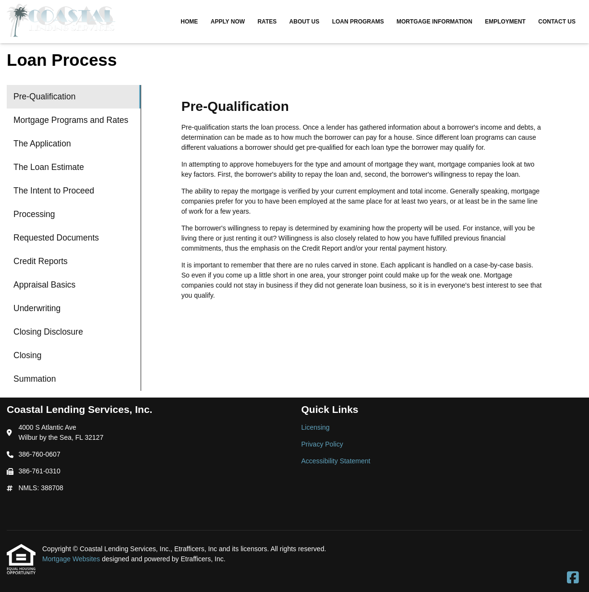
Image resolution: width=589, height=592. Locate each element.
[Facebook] (573, 578)
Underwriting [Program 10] (36, 308)
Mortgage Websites (72, 559)
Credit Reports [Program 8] (40, 261)
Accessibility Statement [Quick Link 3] (336, 461)
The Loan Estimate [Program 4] (48, 167)
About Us (304, 21)
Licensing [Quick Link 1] (315, 427)
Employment (505, 21)
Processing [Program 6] (34, 214)
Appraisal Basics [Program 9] (44, 285)
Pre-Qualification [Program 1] (44, 96)
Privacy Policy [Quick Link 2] (322, 444)
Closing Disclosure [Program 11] (48, 332)
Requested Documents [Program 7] (56, 237)
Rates (266, 21)
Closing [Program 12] (27, 355)
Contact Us (557, 21)
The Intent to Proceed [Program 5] (53, 190)
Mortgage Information (434, 21)
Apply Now (228, 21)
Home (189, 21)
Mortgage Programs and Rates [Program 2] (70, 120)
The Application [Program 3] (42, 143)
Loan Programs (358, 21)
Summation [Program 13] (34, 379)
